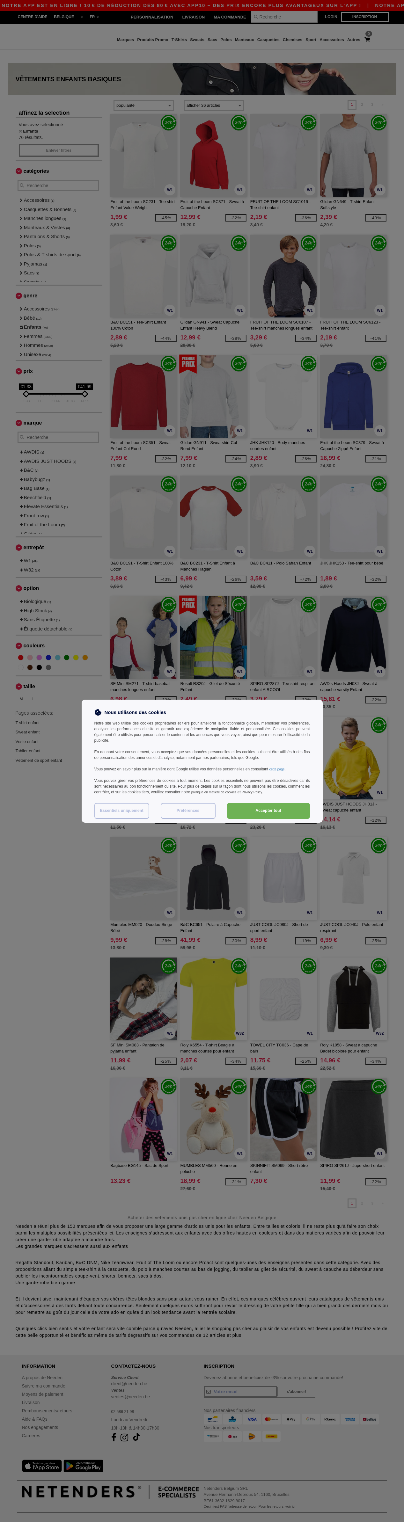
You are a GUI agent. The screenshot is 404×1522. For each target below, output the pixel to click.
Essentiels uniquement (121, 810)
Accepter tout (268, 810)
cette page (278, 769)
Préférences (188, 810)
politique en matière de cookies (217, 792)
